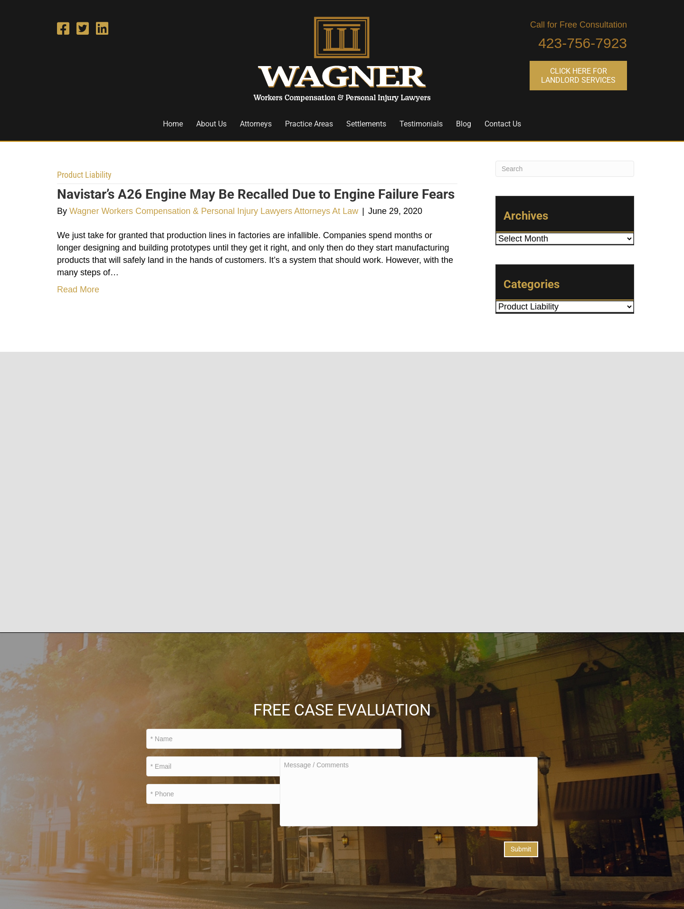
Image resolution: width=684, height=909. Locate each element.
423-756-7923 (582, 43)
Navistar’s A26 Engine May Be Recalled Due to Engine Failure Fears (256, 194)
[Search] (564, 169)
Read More (78, 289)
